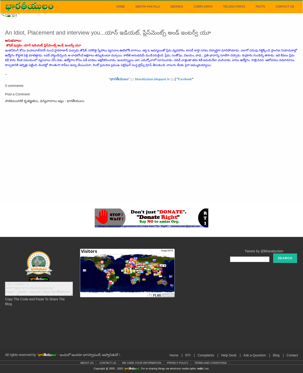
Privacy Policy (178, 362)
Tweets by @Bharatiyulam (264, 251)
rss (207, 368)
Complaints (203, 6)
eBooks (177, 6)
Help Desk (228, 355)
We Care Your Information (141, 362)
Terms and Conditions (210, 362)
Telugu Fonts (234, 6)
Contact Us (285, 6)
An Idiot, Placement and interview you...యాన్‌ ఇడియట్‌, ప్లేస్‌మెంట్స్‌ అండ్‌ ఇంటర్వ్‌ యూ (108, 32)
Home (120, 6)
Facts (260, 6)
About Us (87, 362)
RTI (188, 355)
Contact (292, 355)
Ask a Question (254, 355)
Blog (276, 355)
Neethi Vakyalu (147, 6)
